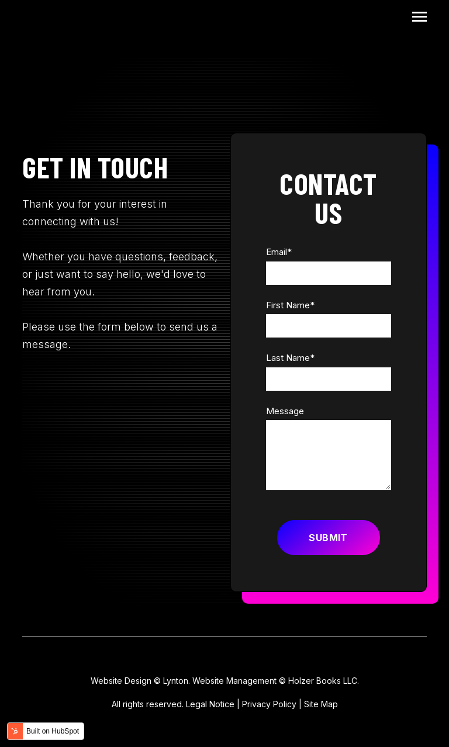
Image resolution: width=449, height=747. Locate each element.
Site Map (321, 704)
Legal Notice (210, 704)
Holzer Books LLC (322, 681)
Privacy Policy (269, 704)
